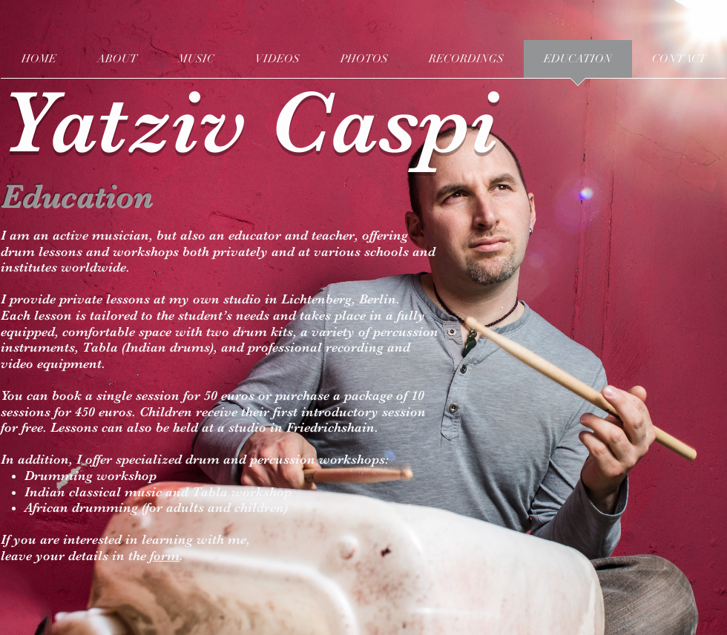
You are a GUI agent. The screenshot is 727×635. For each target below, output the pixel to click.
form (165, 555)
